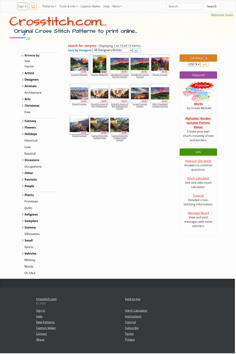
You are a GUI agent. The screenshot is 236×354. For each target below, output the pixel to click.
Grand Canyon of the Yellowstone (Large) (119, 106)
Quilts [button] (28, 208)
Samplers (31, 221)
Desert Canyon (160, 74)
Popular (29, 66)
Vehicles (30, 253)
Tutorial (198, 196)
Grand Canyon (79, 104)
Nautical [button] (30, 153)
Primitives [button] (31, 201)
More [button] (116, 6)
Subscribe (132, 328)
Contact (41, 334)
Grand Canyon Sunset (140, 105)
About (40, 340)
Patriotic (31, 180)
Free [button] (27, 112)
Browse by (32, 55)
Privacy (130, 340)
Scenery (30, 227)
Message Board (198, 213)
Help (106, 6)
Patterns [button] (48, 6)
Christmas (32, 106)
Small (29, 240)
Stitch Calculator (198, 178)
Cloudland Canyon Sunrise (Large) (120, 75)
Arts (28, 99)
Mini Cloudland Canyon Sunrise (160, 105)
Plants (29, 195)
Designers (32, 80)
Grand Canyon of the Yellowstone (99, 105)
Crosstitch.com (46, 299)
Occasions (32, 160)
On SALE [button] (30, 273)
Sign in (22, 6)
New (27, 61)
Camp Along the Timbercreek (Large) (120, 138)
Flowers (30, 127)
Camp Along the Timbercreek (99, 136)
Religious (31, 214)
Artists (29, 73)
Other (29, 173)
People (29, 186)
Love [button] (27, 147)
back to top (132, 299)
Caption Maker (90, 6)
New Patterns (45, 322)
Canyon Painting (79, 74)
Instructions (133, 316)
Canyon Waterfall (99, 74)
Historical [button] (30, 140)
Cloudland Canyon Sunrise (140, 75)
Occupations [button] (33, 167)
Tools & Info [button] (67, 6)
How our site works (198, 161)
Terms (129, 334)
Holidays (31, 134)
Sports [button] (28, 247)
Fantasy (30, 121)
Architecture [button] (32, 93)
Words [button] (28, 266)
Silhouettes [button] (32, 234)
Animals (31, 86)
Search (211, 6)
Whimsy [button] (29, 260)
